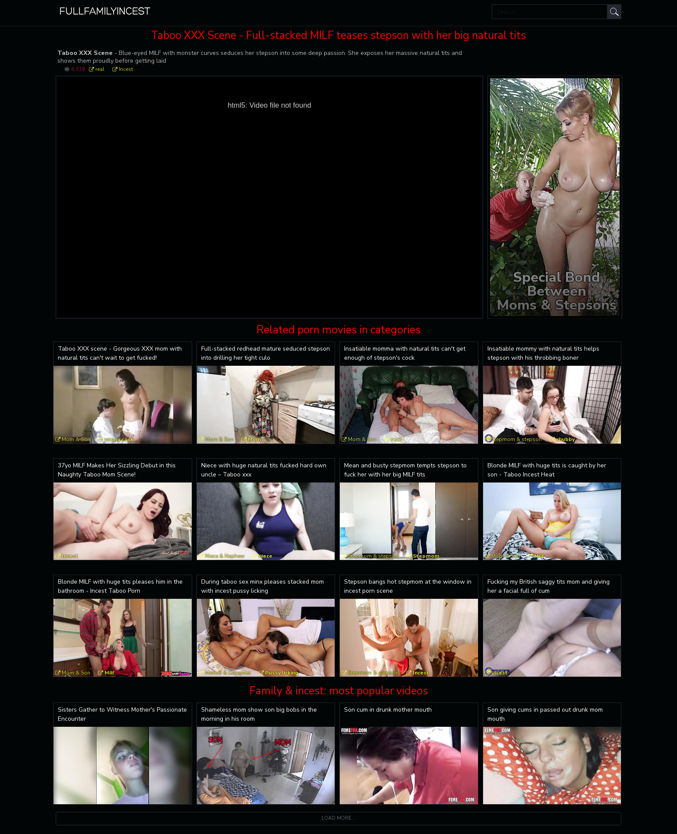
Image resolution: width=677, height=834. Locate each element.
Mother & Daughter (228, 672)
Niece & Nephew (224, 556)
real (99, 69)
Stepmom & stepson (516, 439)
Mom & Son (76, 439)
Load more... (338, 818)
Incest (126, 69)
